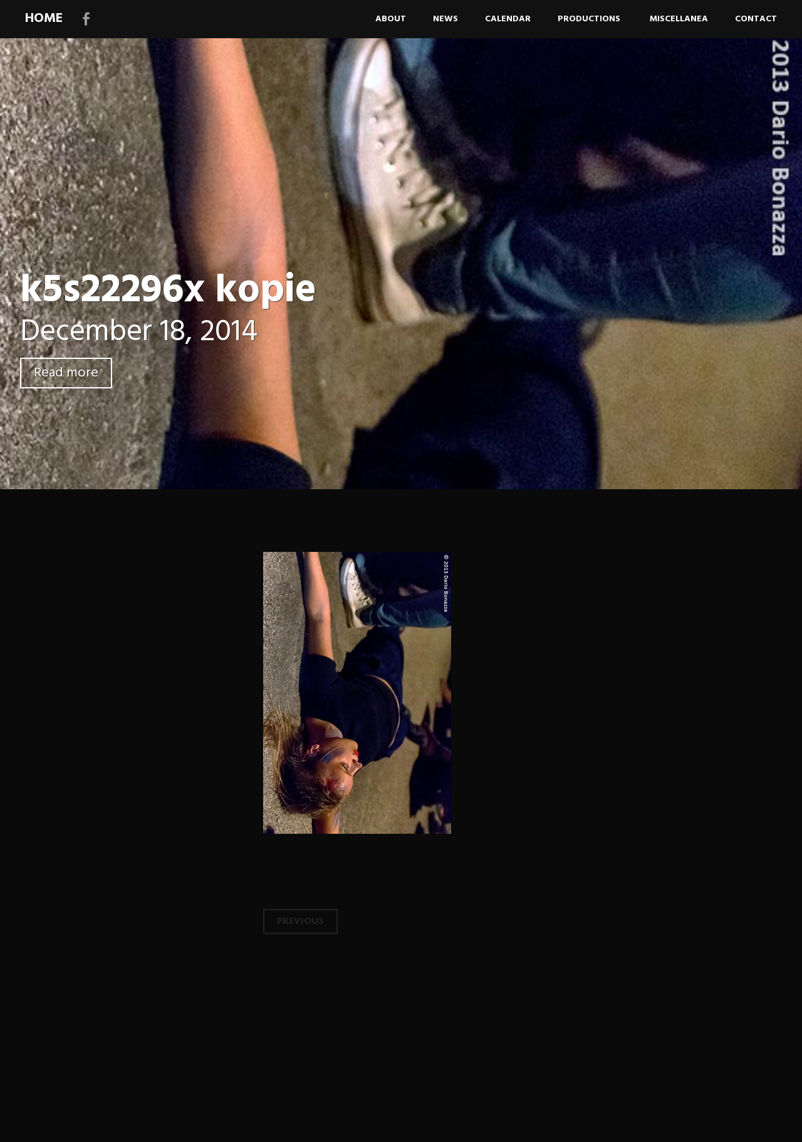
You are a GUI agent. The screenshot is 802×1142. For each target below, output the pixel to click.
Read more (66, 373)
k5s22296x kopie (168, 291)
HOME (44, 18)
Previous (300, 921)
